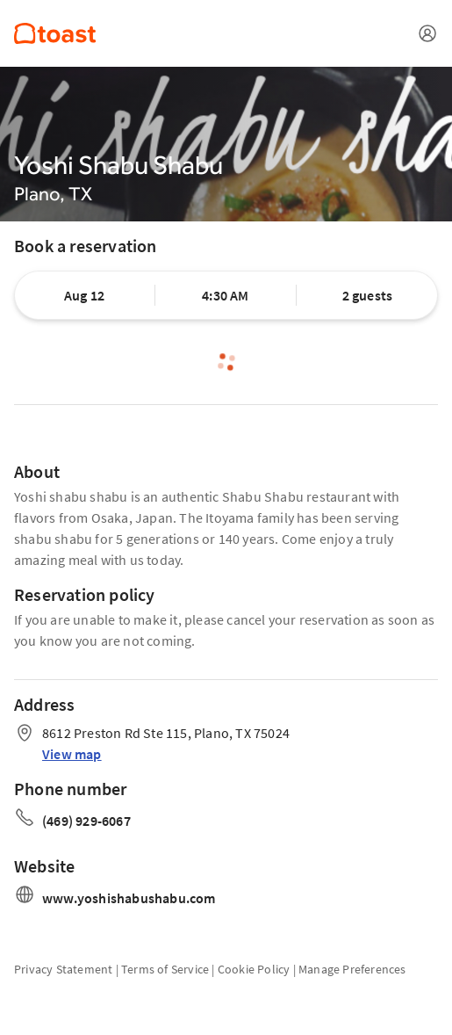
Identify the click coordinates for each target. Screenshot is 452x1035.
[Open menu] (427, 33)
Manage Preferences (352, 969)
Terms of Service (165, 969)
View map (72, 754)
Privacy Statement (63, 969)
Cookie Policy (254, 969)
